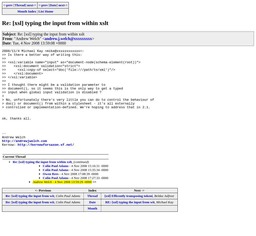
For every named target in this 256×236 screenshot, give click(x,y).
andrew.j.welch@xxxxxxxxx (68, 38)
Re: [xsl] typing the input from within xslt (42, 182)
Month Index (27, 11)
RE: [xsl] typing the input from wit (129, 222)
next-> (31, 5)
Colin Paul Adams (55, 186)
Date (53, 5)
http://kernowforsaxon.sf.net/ (46, 164)
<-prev (8, 5)
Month (92, 228)
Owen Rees (50, 194)
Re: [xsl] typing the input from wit (30, 216)
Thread (19, 5)
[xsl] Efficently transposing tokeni (128, 216)
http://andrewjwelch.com (24, 159)
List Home (46, 11)
